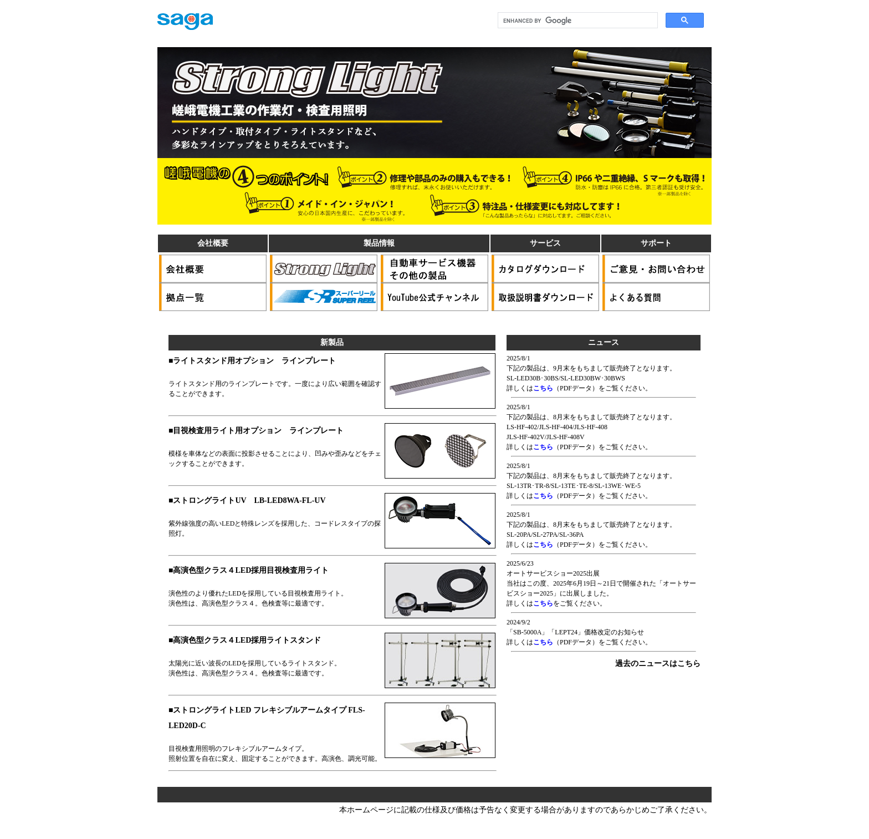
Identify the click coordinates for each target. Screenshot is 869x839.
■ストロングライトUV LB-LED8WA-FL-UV (247, 500)
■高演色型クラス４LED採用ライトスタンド (244, 640)
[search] (576, 21)
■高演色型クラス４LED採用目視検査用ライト (248, 570)
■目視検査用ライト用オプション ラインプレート (256, 430)
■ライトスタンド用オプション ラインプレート (252, 361)
